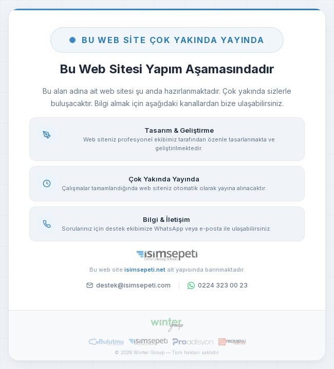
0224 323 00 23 (218, 285)
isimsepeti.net (144, 269)
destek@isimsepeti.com (128, 285)
